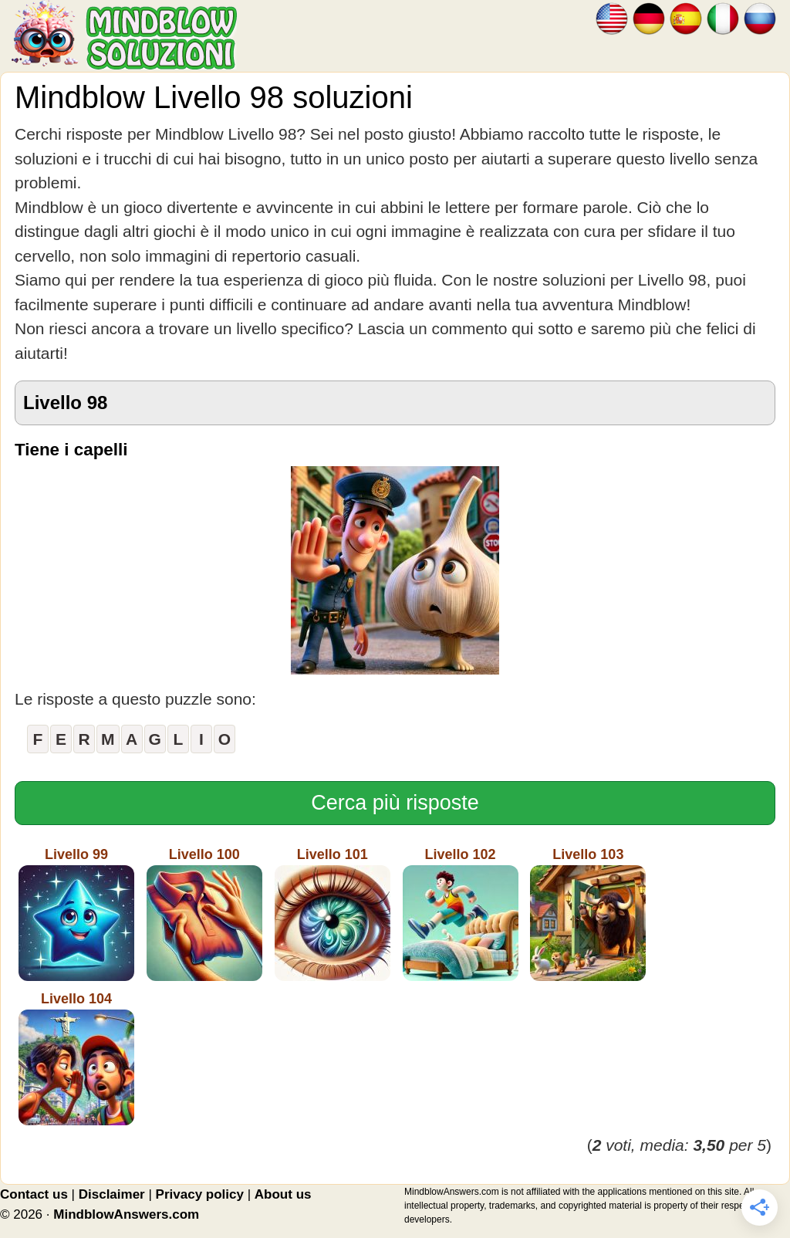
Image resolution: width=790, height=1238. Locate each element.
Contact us (34, 1194)
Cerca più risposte (395, 802)
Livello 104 (76, 1058)
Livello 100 (204, 914)
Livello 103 (588, 914)
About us (283, 1194)
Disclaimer (112, 1194)
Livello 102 (460, 914)
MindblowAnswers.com (126, 1214)
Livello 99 (76, 914)
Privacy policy (200, 1194)
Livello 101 (332, 914)
